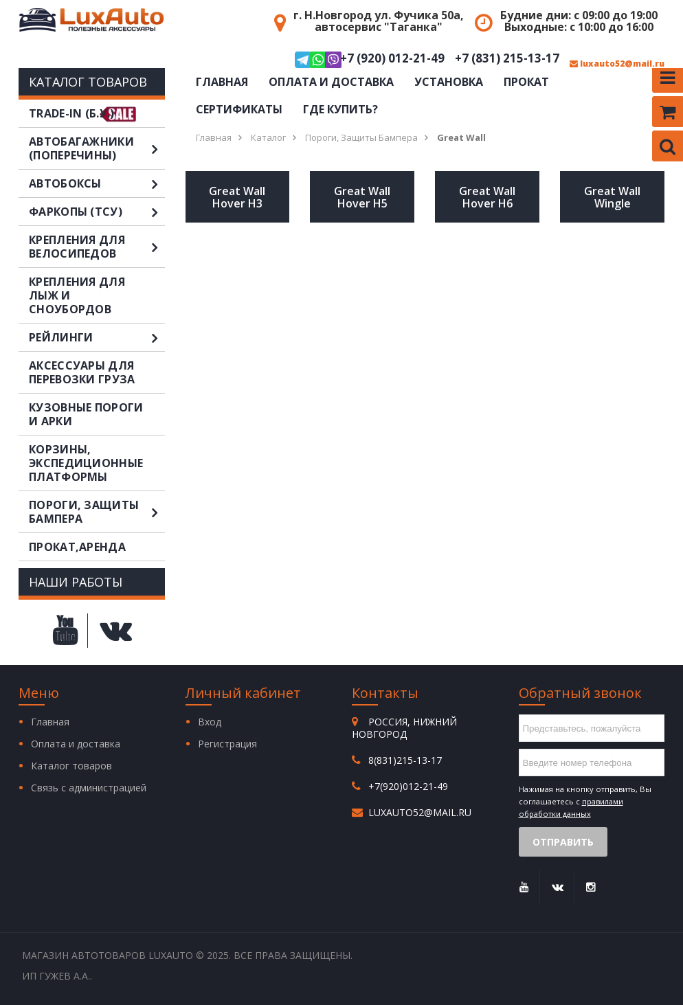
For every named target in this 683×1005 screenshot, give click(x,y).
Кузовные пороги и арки (86, 414)
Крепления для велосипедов (97, 246)
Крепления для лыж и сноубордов (77, 295)
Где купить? (340, 109)
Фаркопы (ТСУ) (97, 211)
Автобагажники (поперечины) (97, 148)
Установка (448, 81)
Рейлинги (97, 337)
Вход (209, 721)
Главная (222, 81)
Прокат (526, 81)
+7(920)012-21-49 (408, 786)
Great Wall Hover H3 (237, 197)
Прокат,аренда (77, 546)
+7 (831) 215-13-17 (507, 59)
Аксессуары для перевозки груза (82, 372)
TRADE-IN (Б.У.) (72, 113)
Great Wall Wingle (612, 197)
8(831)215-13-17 (405, 760)
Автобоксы (97, 183)
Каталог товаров (71, 765)
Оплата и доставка (331, 81)
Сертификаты (239, 109)
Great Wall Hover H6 (487, 197)
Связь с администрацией (88, 787)
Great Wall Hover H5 (362, 197)
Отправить (563, 841)
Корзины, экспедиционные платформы (86, 463)
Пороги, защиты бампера (97, 511)
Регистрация (227, 743)
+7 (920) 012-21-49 (370, 60)
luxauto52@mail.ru (617, 64)
